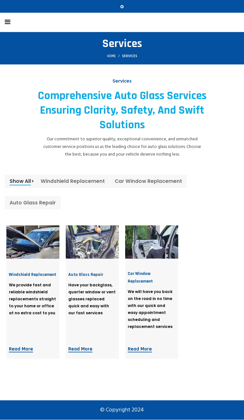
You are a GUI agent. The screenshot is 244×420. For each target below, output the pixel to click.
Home (111, 56)
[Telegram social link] (122, 6)
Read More (21, 349)
